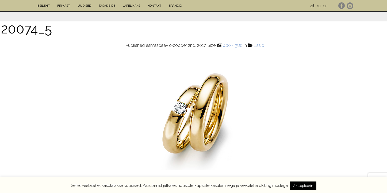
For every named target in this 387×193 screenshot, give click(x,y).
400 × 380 (233, 45)
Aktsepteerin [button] (303, 186)
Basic (259, 45)
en (325, 5)
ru (319, 5)
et (312, 5)
